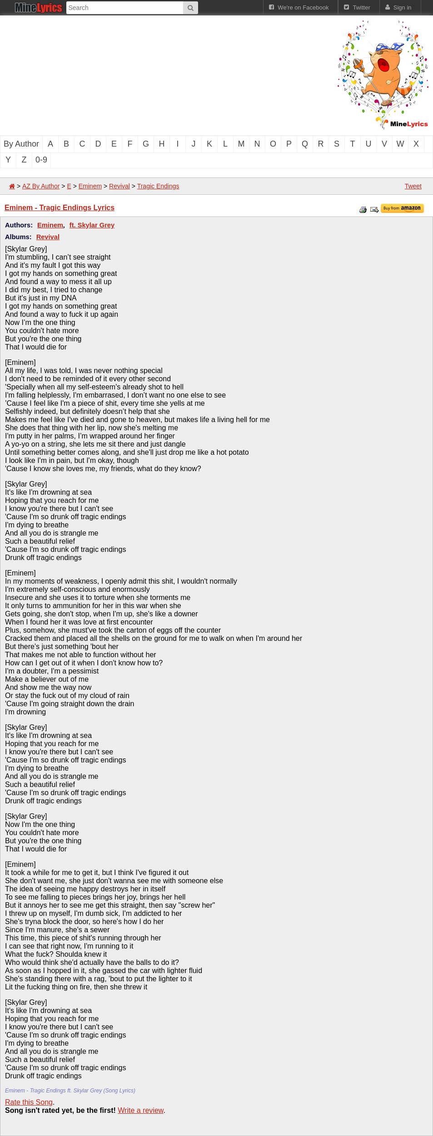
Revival (119, 186)
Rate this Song (29, 1102)
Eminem (90, 186)
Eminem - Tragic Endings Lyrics (59, 207)
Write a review (140, 1110)
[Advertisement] (154, 74)
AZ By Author (41, 186)
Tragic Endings (158, 186)
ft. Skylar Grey (92, 225)
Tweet (413, 186)
